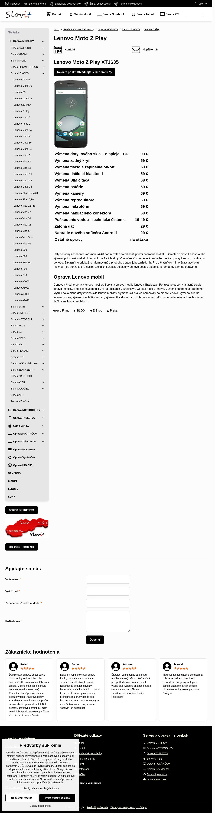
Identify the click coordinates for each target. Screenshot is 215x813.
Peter (23, 664)
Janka (76, 664)
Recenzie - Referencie (21, 546)
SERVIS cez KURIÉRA (21, 510)
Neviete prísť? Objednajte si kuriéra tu (84, 72)
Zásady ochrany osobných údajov (128, 807)
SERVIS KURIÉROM (89, 783)
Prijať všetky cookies (57, 798)
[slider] (27, 668)
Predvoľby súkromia (97, 807)
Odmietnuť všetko (21, 798)
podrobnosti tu (19, 772)
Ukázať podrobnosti (40, 805)
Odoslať (95, 639)
